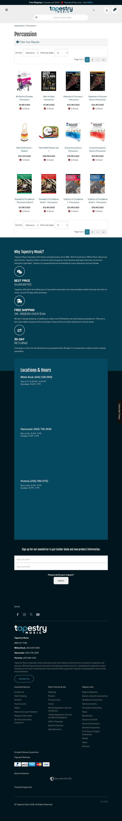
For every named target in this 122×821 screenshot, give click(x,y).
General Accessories (91, 727)
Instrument (19, 25)
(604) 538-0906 (27, 647)
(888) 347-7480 (20, 643)
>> (104, 59)
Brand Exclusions (55, 725)
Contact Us (24, 678)
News (84, 742)
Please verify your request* (61, 574)
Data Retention (54, 729)
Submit (61, 580)
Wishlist (17, 699)
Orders (17, 707)
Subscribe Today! (119, 412)
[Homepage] (61, 9)
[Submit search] (36, 17)
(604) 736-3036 (26, 652)
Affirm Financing (55, 721)
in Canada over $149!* (44, 2)
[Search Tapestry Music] (61, 17)
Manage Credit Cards (23, 715)
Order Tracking (20, 696)
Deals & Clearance (89, 692)
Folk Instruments (89, 703)
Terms (51, 703)
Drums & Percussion (91, 723)
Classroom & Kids (89, 719)
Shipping (52, 692)
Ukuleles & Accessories (92, 699)
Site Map (104, 801)
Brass (84, 711)
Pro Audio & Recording (92, 707)
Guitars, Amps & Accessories (94, 696)
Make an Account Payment (25, 711)
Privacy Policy (54, 699)
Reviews (86, 746)
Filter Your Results (27, 41)
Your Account (20, 703)
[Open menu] (6, 9)
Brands (85, 738)
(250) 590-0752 (25, 657)
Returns (51, 696)
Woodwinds (87, 715)
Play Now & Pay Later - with (78, 2)
